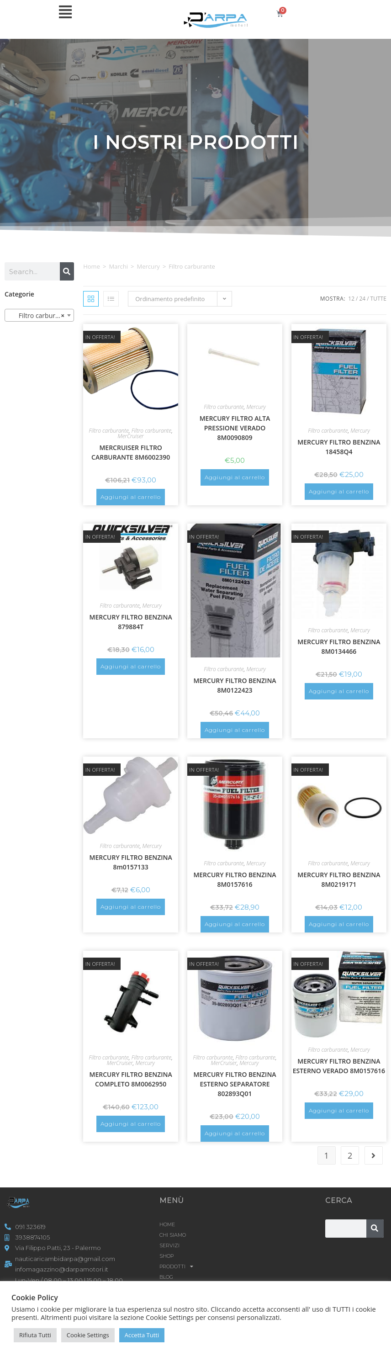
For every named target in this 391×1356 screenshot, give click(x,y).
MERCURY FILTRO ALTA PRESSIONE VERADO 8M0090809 (235, 428)
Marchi (118, 266)
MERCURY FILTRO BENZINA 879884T (131, 622)
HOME (167, 1224)
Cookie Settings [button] (88, 1335)
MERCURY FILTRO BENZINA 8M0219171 (338, 879)
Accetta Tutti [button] (142, 1335)
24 (362, 298)
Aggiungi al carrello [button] (130, 496)
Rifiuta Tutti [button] (35, 1335)
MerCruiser (131, 436)
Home (91, 266)
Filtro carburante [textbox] (39, 315)
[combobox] (39, 315)
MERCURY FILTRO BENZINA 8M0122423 (234, 685)
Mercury (148, 266)
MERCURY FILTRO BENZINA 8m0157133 (131, 862)
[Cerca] (67, 271)
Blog (166, 1277)
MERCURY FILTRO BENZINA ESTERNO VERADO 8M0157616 (339, 1066)
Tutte (378, 298)
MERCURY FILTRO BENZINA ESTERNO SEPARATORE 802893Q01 (234, 1084)
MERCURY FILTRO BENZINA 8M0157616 (234, 879)
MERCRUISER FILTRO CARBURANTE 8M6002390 (130, 452)
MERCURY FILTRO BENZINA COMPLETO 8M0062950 (131, 1079)
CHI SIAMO (172, 1235)
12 (351, 298)
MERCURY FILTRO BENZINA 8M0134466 (338, 646)
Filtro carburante (109, 430)
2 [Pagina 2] (350, 1155)
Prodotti (176, 1266)
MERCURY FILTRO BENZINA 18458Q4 (338, 447)
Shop (166, 1256)
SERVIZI (169, 1245)
